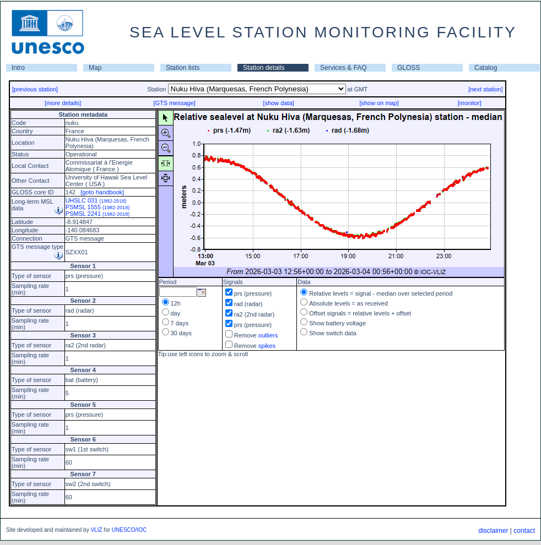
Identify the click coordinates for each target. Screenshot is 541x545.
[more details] (63, 103)
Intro (18, 68)
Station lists (182, 68)
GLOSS (408, 68)
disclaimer (493, 531)
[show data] (278, 103)
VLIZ (96, 530)
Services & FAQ (343, 68)
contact (524, 531)
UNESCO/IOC (129, 530)
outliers (268, 335)
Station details (263, 68)
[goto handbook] (102, 192)
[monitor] (470, 103)
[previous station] (35, 89)
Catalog (485, 68)
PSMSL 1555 (98, 207)
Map (95, 68)
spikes (266, 345)
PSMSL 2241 (98, 213)
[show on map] (379, 103)
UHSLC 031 (96, 200)
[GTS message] (174, 103)
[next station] (485, 89)
